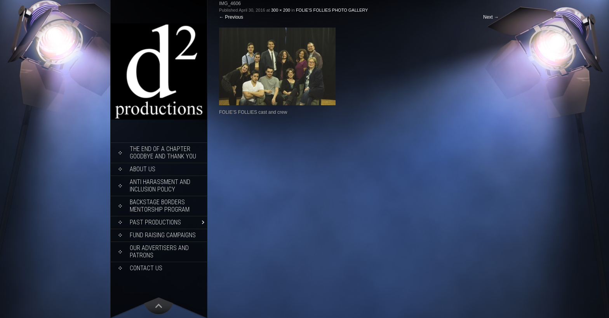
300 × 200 (280, 10)
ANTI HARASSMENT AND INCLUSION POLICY (160, 185)
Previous (231, 17)
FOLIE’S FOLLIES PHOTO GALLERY (332, 10)
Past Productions (155, 222)
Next (491, 17)
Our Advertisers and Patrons (159, 251)
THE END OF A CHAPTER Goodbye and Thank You (163, 152)
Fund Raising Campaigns (163, 235)
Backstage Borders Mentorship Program (160, 205)
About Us (142, 169)
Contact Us (146, 268)
